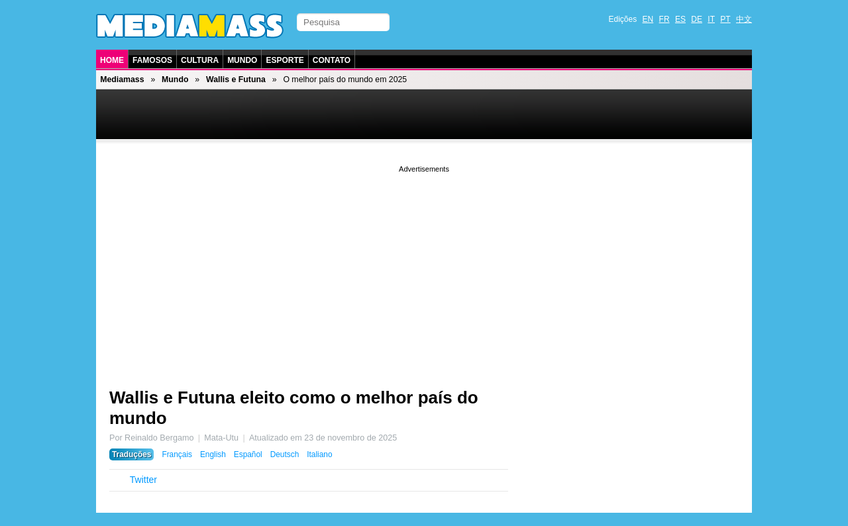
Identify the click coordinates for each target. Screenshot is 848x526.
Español (248, 454)
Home (112, 60)
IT (711, 19)
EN (648, 19)
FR (664, 19)
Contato (331, 60)
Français (177, 454)
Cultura (200, 60)
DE (696, 19)
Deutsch (284, 454)
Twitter (143, 479)
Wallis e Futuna (236, 79)
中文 (744, 19)
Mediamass (122, 79)
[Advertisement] (424, 268)
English (213, 454)
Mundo (242, 60)
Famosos (152, 60)
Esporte (284, 60)
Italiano (319, 454)
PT (725, 19)
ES (680, 19)
